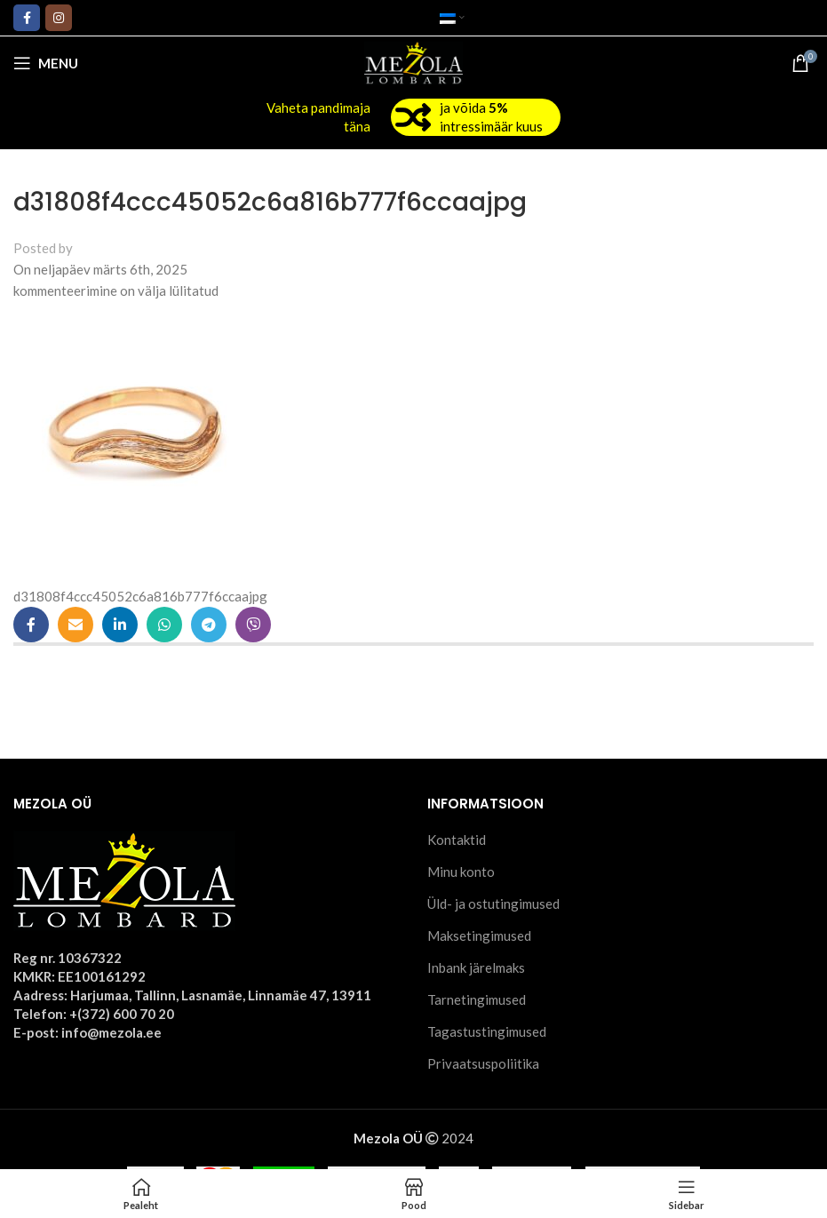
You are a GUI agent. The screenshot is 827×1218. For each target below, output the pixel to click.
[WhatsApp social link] (164, 624)
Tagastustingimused (486, 1031)
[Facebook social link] (26, 17)
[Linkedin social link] (120, 624)
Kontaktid (456, 840)
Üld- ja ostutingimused (493, 904)
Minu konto (461, 872)
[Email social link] (75, 624)
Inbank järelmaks (476, 967)
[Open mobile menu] (45, 63)
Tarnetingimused (476, 999)
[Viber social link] (253, 624)
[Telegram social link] (209, 624)
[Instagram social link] (58, 17)
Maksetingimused (479, 935)
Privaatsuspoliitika (483, 1063)
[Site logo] (413, 61)
